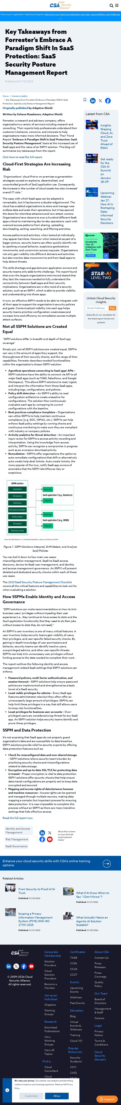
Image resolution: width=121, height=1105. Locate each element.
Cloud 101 (76, 1041)
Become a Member (50, 986)
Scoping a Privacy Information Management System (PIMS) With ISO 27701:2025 (35, 919)
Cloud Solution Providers (50, 975)
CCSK (73, 963)
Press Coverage (101, 975)
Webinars (76, 997)
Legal (98, 1026)
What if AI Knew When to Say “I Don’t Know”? (92, 895)
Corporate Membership (52, 954)
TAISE (73, 958)
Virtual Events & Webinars (76, 1026)
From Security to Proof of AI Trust (36, 891)
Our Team (101, 994)
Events (74, 982)
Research (50, 1022)
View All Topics (49, 1052)
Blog (73, 1016)
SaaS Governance (16, 846)
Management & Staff (103, 1011)
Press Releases (100, 965)
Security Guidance (76, 1059)
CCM (73, 1067)
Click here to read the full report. (23, 157)
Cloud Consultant (51, 1069)
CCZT (73, 975)
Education (76, 1011)
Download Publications (52, 1029)
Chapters (50, 1005)
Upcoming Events (76, 990)
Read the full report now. (18, 818)
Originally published (15, 108)
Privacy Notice (99, 1033)
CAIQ (73, 1073)
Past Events (77, 1003)
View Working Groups (49, 1040)
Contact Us (101, 958)
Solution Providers (50, 963)
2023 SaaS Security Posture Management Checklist (40, 582)
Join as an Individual (50, 997)
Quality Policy (99, 984)
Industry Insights (20, 96)
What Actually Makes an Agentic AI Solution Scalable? (92, 921)
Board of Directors (100, 1001)
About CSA (102, 952)
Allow (57, 1096)
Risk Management (17, 839)
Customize (31, 1096)
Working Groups (49, 1012)
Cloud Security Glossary (100, 1056)
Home (6, 96)
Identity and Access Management (18, 830)
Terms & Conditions (101, 1043)
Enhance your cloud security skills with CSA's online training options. (46, 863)
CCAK (74, 969)
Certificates (77, 952)
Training (75, 1035)
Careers (99, 1018)
